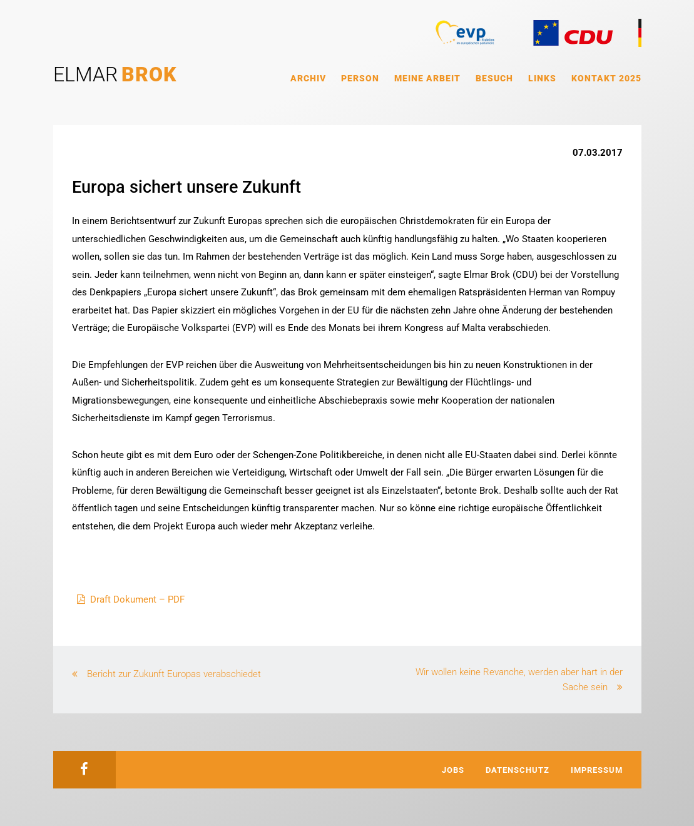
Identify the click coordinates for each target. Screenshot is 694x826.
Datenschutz (517, 770)
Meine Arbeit (427, 78)
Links (542, 78)
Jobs (453, 770)
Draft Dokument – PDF (137, 599)
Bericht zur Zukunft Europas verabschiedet (174, 674)
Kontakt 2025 (606, 78)
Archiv (308, 78)
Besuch (494, 78)
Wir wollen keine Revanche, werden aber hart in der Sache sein (519, 679)
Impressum (597, 770)
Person (360, 78)
